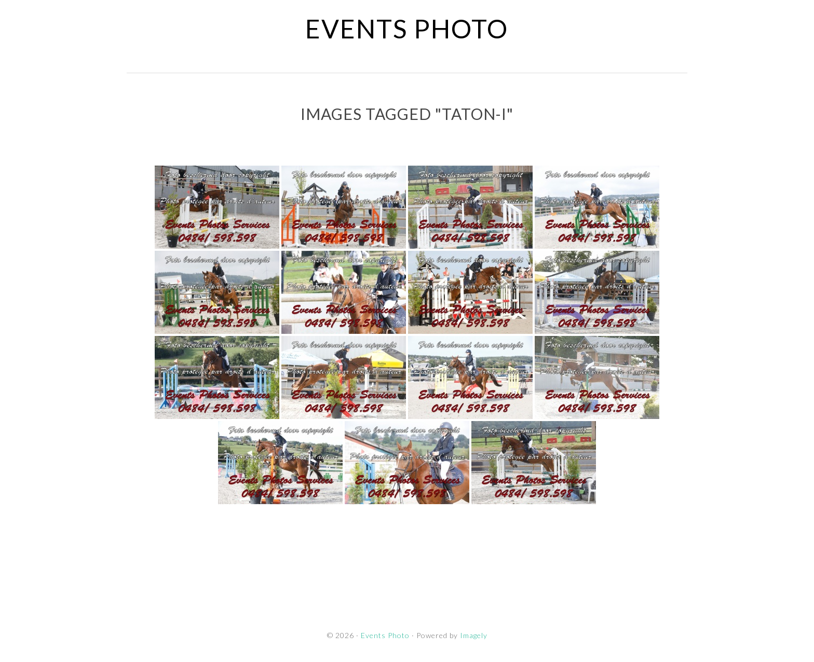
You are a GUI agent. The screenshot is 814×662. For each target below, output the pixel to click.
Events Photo (406, 28)
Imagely (473, 635)
